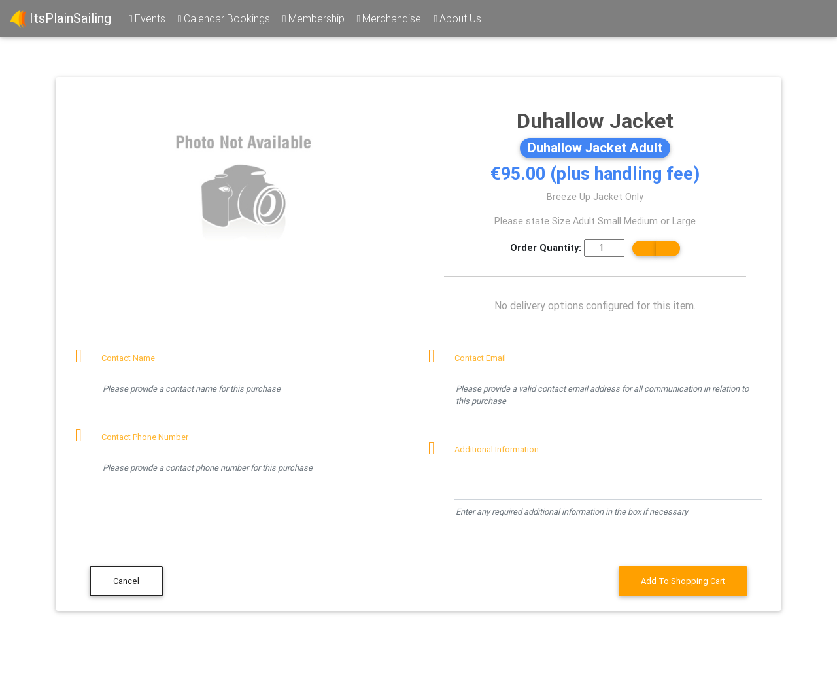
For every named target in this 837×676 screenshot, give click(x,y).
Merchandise (388, 18)
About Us (456, 18)
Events (146, 18)
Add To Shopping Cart (683, 580)
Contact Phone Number (144, 437)
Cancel (126, 580)
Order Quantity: (545, 248)
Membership (313, 18)
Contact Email (480, 357)
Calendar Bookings (223, 18)
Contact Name (128, 357)
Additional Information (496, 449)
